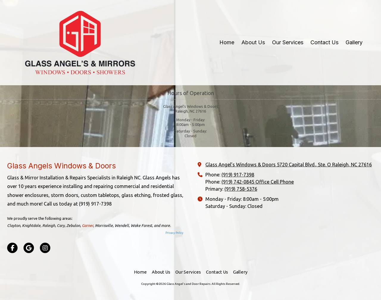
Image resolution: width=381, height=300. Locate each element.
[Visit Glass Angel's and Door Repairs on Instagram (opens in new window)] (45, 248)
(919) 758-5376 (240, 189)
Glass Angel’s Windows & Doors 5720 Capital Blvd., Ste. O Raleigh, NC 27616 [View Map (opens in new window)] (288, 164)
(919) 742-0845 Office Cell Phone (257, 181)
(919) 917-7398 (237, 174)
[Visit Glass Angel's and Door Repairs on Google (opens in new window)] (29, 248)
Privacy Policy (174, 232)
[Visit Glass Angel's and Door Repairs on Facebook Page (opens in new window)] (12, 248)
